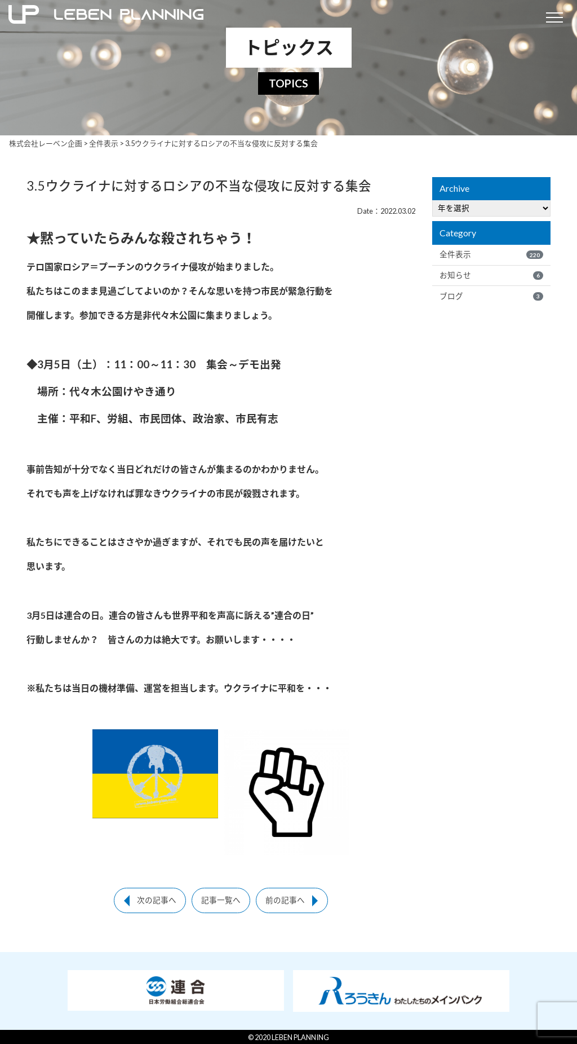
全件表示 (491, 254)
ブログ (491, 296)
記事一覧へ (221, 900)
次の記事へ (156, 900)
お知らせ (491, 275)
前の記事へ (285, 900)
